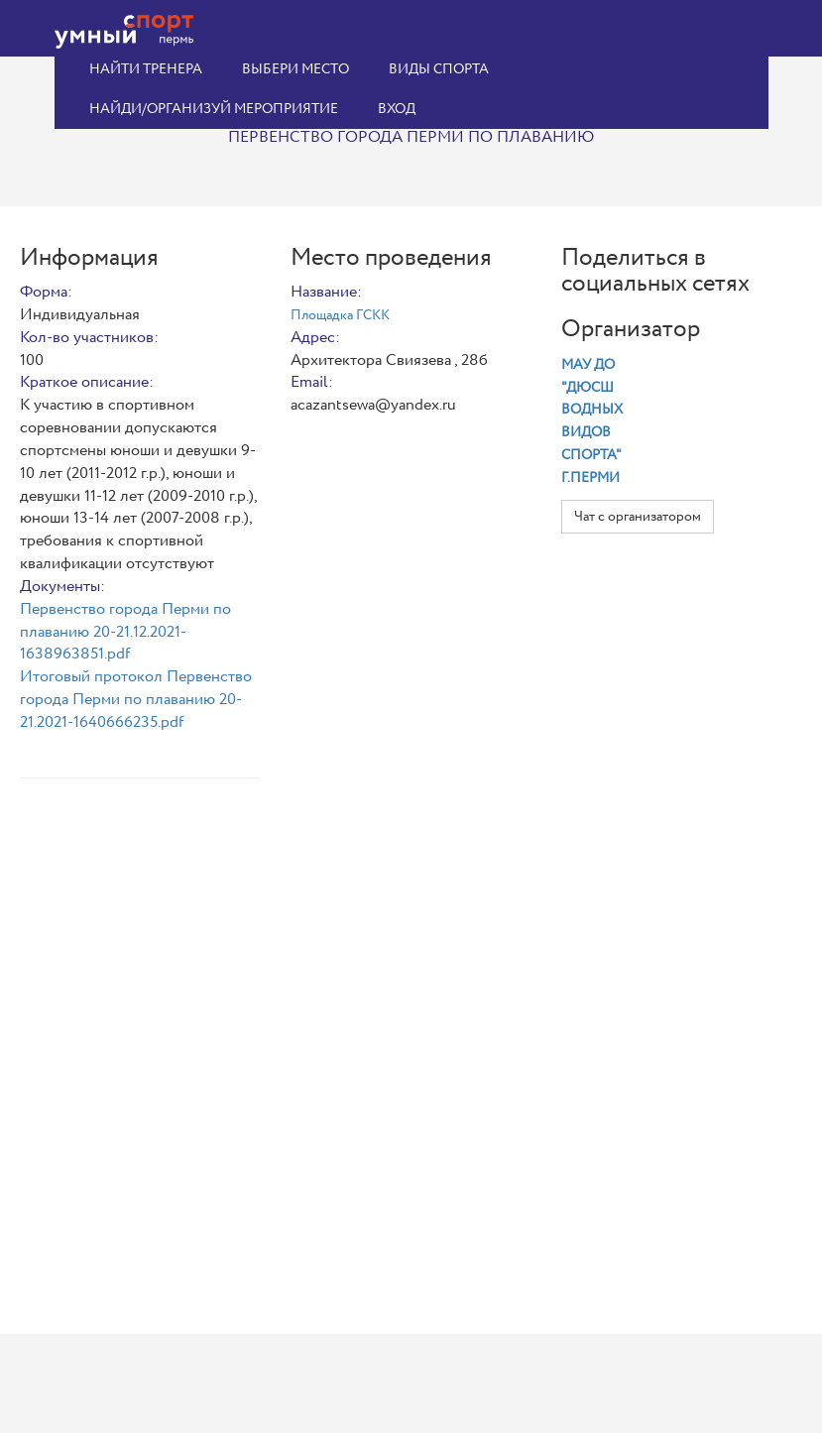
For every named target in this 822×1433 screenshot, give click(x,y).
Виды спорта (439, 69)
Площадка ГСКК (340, 315)
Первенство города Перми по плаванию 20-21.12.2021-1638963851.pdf (125, 632)
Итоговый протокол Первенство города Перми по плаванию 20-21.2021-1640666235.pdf (136, 699)
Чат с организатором (637, 517)
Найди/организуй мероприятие (213, 109)
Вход (396, 109)
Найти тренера (145, 69)
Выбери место (295, 69)
